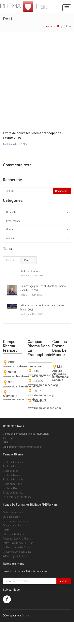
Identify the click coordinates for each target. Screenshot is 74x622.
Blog (59, 26)
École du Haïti (10, 488)
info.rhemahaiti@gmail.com (26, 447)
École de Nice (10, 470)
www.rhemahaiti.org (41, 395)
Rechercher (61, 191)
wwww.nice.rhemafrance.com (22, 386)
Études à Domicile (30, 271)
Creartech (27, 615)
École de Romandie (13, 462)
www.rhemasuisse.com (43, 375)
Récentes (28, 260)
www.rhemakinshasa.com (44, 408)
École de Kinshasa (13, 492)
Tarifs (6, 530)
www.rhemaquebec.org (43, 385)
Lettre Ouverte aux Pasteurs (18, 543)
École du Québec (12, 484)
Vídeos (9, 229)
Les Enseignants (12, 516)
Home (49, 26)
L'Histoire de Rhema (13, 534)
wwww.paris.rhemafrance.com (23, 366)
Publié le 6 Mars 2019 (15, 144)
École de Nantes (12, 475)
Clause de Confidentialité (17, 551)
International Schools (60, 378)
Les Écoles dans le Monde (17, 497)
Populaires (11, 260)
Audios (10, 238)
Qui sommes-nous (13, 512)
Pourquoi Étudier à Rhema (17, 538)
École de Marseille (13, 479)
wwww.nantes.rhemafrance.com (24, 376)
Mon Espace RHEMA (15, 556)
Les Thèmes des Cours (15, 521)
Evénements (13, 221)
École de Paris (11, 466)
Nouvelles (12, 212)
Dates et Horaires (12, 525)
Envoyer (63, 581)
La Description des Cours (16, 547)
